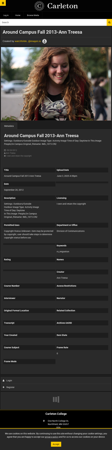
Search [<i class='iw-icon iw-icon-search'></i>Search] (109, 22)
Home (17, 15)
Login (7, 380)
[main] (56, 218)
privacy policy (51, 436)
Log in (6, 15)
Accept (56, 444)
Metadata (9, 125)
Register (9, 387)
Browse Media (33, 15)
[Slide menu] (3, 3)
